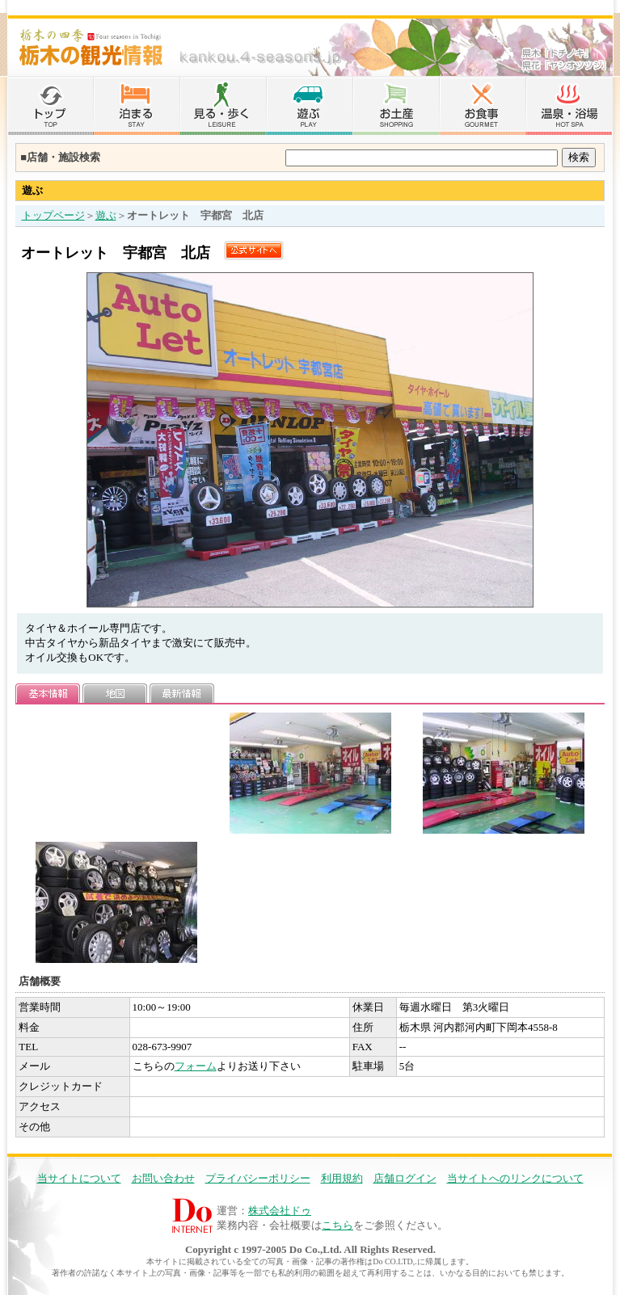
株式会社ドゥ (279, 1211)
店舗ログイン (405, 1178)
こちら (337, 1225)
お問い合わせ (163, 1178)
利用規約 (342, 1178)
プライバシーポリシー (257, 1178)
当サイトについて (79, 1178)
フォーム (196, 1066)
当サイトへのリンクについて (515, 1178)
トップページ (53, 215)
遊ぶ (105, 215)
